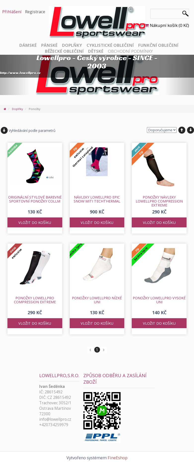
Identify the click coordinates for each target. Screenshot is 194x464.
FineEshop (118, 458)
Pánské (49, 45)
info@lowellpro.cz (55, 419)
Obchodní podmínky (130, 51)
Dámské (28, 45)
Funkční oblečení (158, 45)
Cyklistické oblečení (110, 45)
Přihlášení (12, 11)
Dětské (95, 51)
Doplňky (72, 45)
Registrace (35, 11)
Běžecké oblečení (64, 51)
